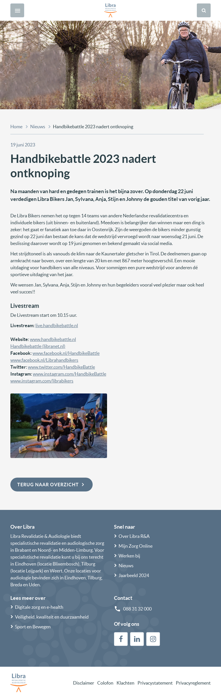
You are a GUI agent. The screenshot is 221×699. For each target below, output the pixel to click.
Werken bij (129, 555)
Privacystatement (155, 682)
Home (16, 126)
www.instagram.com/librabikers (41, 380)
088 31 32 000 (137, 608)
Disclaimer (83, 682)
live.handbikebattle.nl (56, 325)
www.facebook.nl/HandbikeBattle (66, 353)
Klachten (125, 682)
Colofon (105, 682)
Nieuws (37, 126)
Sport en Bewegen (33, 626)
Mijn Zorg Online (136, 546)
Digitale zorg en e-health (39, 607)
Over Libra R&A (134, 536)
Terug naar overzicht (51, 484)
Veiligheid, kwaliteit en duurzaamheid (52, 616)
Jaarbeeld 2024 (134, 575)
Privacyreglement (193, 682)
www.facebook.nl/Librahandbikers (44, 360)
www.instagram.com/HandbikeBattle (69, 373)
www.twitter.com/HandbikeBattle (61, 367)
